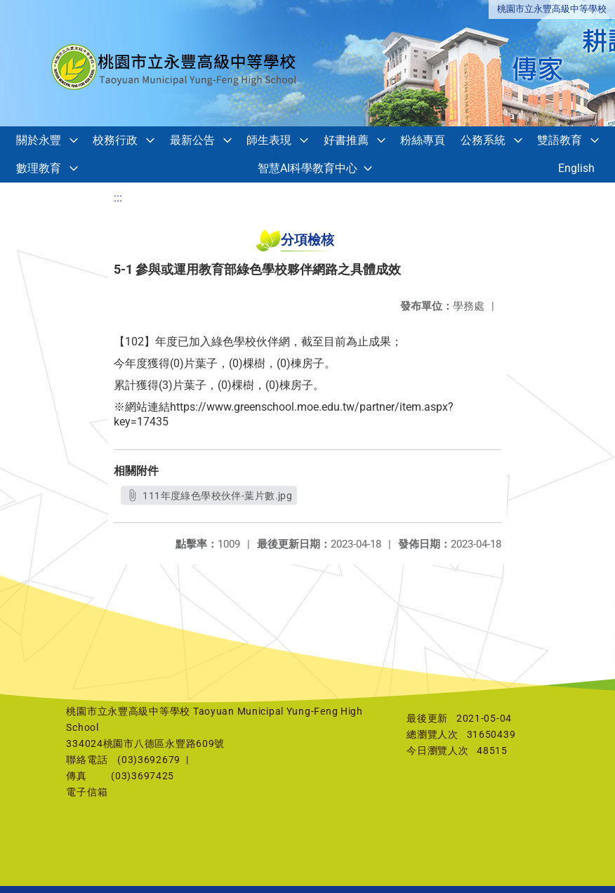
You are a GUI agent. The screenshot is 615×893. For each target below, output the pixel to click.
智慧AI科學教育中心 (307, 168)
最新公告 (192, 140)
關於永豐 (38, 140)
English (576, 168)
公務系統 (483, 140)
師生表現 (268, 140)
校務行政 (115, 140)
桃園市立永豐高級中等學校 (552, 9)
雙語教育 (559, 140)
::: (118, 197)
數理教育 (38, 168)
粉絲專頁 (422, 140)
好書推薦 (346, 140)
